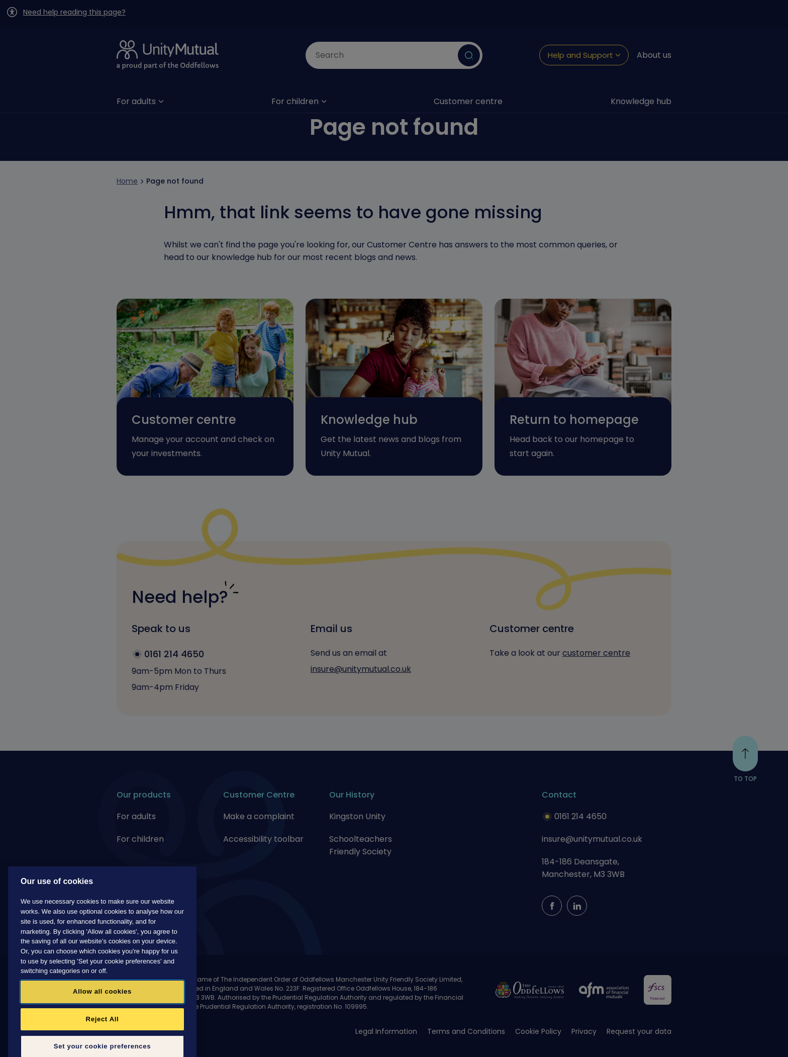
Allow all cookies (102, 1019)
